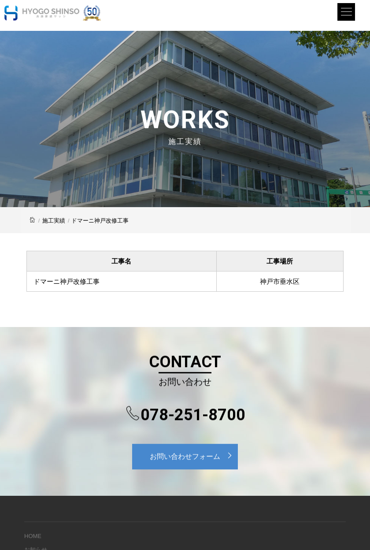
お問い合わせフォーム (193, 456)
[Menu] (346, 12)
